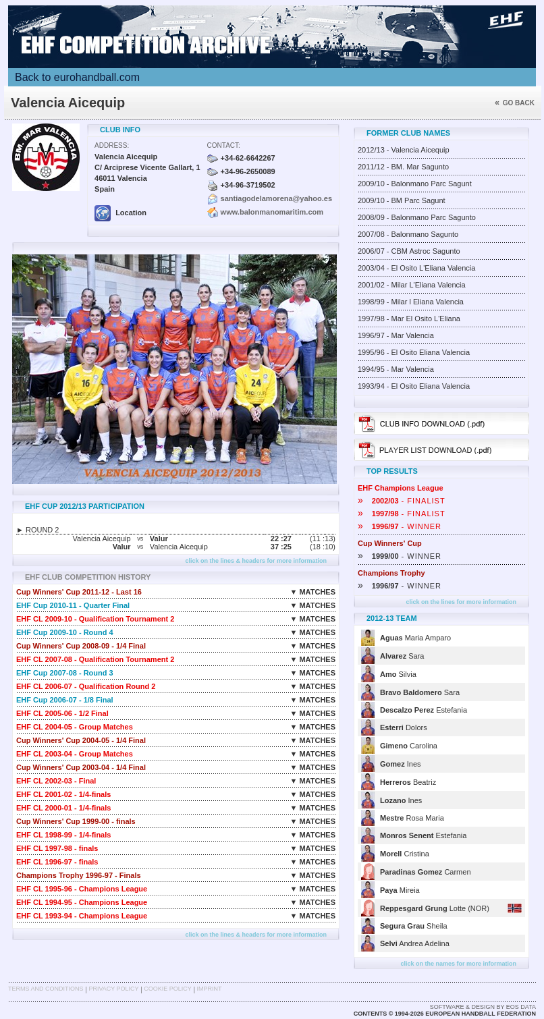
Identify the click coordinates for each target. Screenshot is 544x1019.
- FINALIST (401, 501)
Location (120, 213)
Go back (515, 103)
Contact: (223, 145)
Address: (111, 145)
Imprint (209, 988)
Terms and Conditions (46, 988)
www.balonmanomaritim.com (272, 212)
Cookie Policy (167, 988)
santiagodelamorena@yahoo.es (276, 198)
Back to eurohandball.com (77, 77)
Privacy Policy (113, 988)
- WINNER (399, 526)
